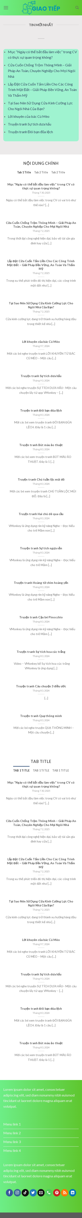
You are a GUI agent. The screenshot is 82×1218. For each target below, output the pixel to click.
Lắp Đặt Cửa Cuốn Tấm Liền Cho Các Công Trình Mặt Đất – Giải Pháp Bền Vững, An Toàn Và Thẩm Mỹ (42, 89)
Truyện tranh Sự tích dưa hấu (29, 124)
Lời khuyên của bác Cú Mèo (28, 116)
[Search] (77, 8)
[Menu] (6, 7)
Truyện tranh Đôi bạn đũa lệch (30, 132)
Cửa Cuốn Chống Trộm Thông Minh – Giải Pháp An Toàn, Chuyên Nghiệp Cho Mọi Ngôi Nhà (41, 70)
